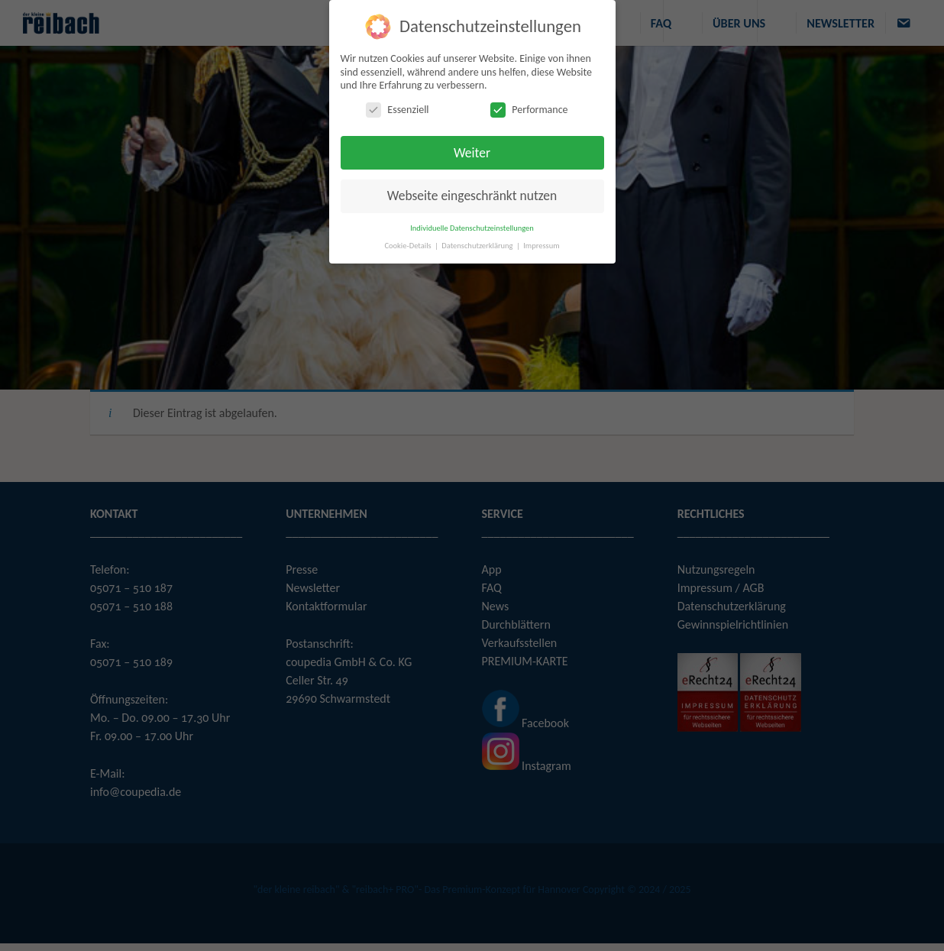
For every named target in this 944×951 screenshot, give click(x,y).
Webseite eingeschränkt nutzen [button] (472, 195)
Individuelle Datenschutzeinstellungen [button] (472, 228)
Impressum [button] (541, 246)
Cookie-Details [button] (408, 246)
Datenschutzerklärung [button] (478, 246)
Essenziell (397, 109)
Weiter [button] (472, 152)
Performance (528, 109)
